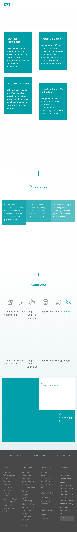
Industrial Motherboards (8, 474)
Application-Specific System (7, 493)
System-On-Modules (7, 480)
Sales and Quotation (45, 480)
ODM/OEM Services (26, 518)
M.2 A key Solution (26, 524)
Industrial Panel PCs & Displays (9, 501)
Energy (25, 492)
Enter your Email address (67, 519)
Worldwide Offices (45, 486)
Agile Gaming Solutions (28, 483)
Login (43, 516)
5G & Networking (27, 500)
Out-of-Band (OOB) (27, 512)
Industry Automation (27, 474)
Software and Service (8, 510)
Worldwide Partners (45, 503)
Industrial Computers (7, 486)
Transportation (28, 488)
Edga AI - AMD (28, 508)
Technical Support (45, 474)
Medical (25, 479)
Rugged (25, 495)
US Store (45, 499)
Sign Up (44, 520)
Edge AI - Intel (28, 505)
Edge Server (7, 506)
